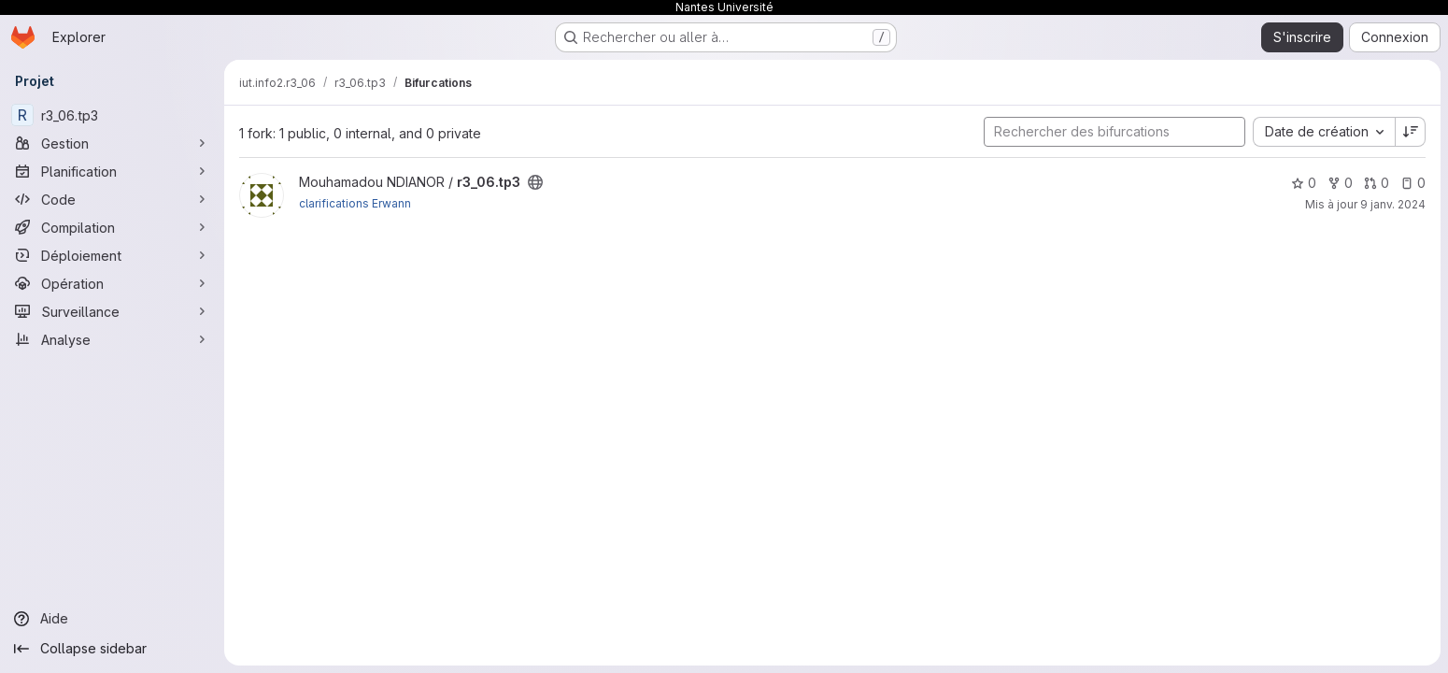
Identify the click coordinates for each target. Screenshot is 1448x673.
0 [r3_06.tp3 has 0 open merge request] (1376, 183)
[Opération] (112, 283)
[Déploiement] (112, 255)
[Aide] (112, 619)
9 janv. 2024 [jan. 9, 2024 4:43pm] (1393, 204)
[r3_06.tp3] (112, 115)
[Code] (112, 199)
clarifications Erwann (355, 203)
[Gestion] (112, 143)
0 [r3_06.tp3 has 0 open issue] (1413, 183)
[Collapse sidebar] (112, 649)
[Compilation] (112, 227)
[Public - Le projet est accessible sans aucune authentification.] (535, 182)
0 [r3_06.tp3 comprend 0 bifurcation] (1340, 183)
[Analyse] (112, 339)
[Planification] (112, 171)
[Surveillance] (112, 311)
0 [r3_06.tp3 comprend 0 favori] (1303, 183)
